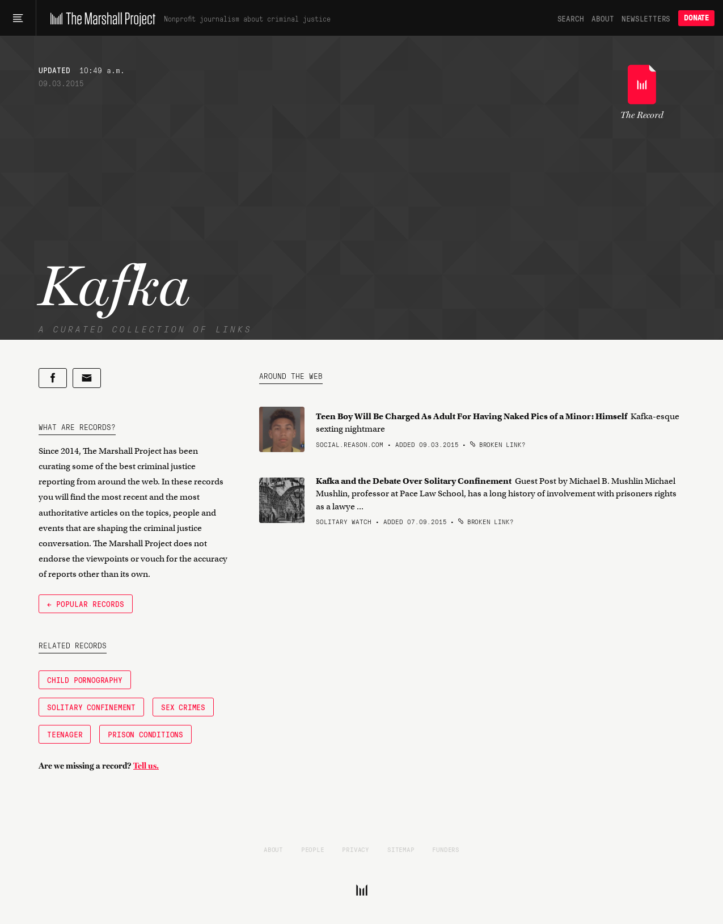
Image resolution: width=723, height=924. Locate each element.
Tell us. (146, 766)
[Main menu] (18, 18)
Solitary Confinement (91, 707)
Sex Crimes (183, 707)
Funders (445, 849)
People (312, 849)
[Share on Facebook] (53, 378)
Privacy (355, 849)
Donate (696, 18)
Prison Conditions (145, 734)
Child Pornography (84, 679)
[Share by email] (87, 378)
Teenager (64, 734)
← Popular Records (85, 603)
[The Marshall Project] (100, 18)
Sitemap (401, 849)
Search (570, 18)
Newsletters (645, 18)
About (602, 18)
